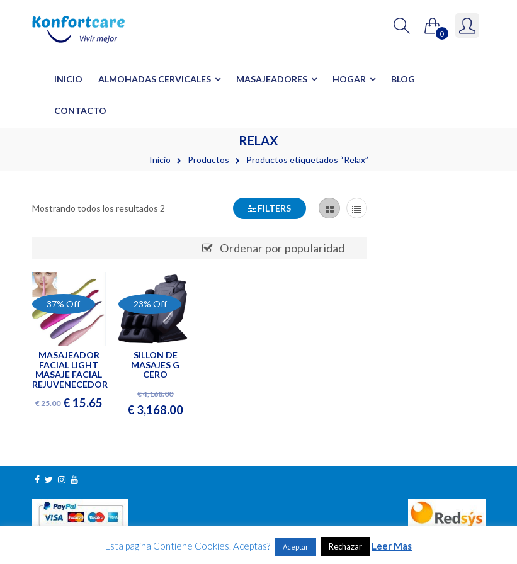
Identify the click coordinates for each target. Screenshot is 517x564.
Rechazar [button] (345, 546)
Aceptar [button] (296, 547)
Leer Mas (392, 545)
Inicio (68, 79)
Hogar (349, 79)
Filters (269, 208)
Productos (208, 159)
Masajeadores (271, 79)
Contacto (80, 110)
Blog (403, 79)
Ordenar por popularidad (282, 248)
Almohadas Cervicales (154, 79)
